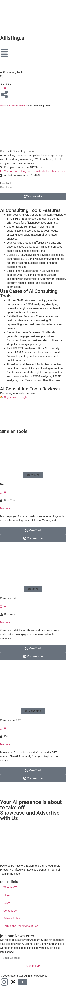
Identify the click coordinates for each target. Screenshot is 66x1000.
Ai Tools (12, 105)
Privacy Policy (11, 918)
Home (3, 105)
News (6, 903)
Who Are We (10, 887)
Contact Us (10, 910)
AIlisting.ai (13, 38)
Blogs (6, 895)
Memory (23, 105)
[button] (33, 475)
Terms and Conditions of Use (20, 926)
